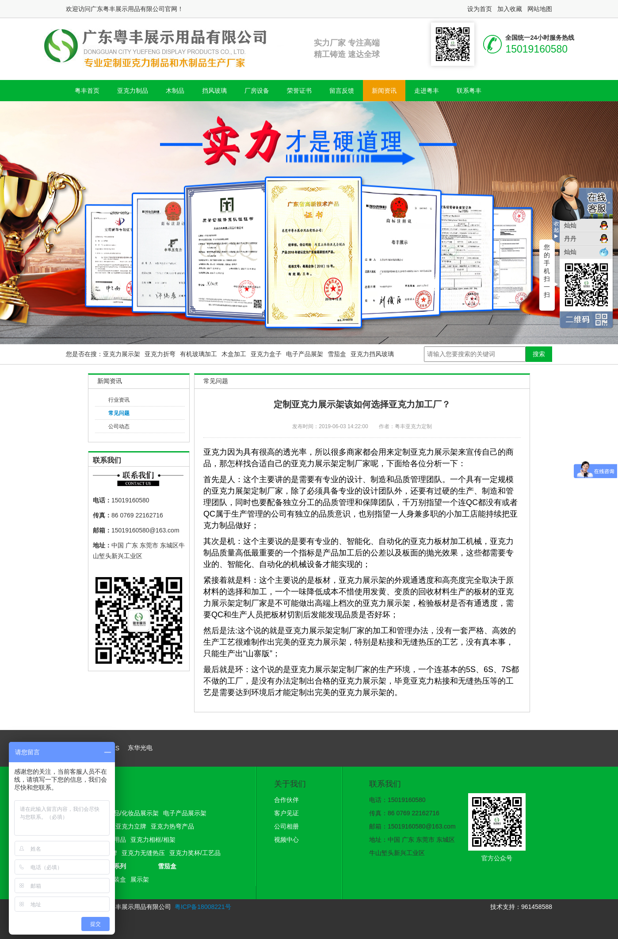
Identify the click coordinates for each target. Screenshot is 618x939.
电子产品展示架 (184, 813)
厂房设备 (256, 90)
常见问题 (119, 413)
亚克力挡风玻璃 (372, 353)
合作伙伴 (286, 799)
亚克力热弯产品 (172, 826)
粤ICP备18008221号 (203, 906)
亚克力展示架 (121, 353)
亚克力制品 (132, 90)
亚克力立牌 (130, 826)
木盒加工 (233, 353)
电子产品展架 (304, 353)
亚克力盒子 (266, 353)
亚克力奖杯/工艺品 (195, 852)
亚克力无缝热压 (143, 852)
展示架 (139, 879)
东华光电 (140, 747)
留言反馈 (341, 90)
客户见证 (286, 813)
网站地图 (539, 8)
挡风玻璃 (214, 90)
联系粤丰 (469, 90)
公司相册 (286, 826)
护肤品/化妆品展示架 (130, 813)
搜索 (539, 353)
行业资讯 (119, 400)
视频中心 (286, 839)
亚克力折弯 (160, 353)
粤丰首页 (87, 90)
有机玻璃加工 (198, 353)
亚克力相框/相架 (152, 839)
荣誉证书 (299, 90)
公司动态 (119, 426)
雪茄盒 (337, 353)
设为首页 (479, 8)
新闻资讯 (384, 90)
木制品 (175, 90)
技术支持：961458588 (521, 906)
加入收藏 (509, 8)
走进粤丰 (426, 90)
